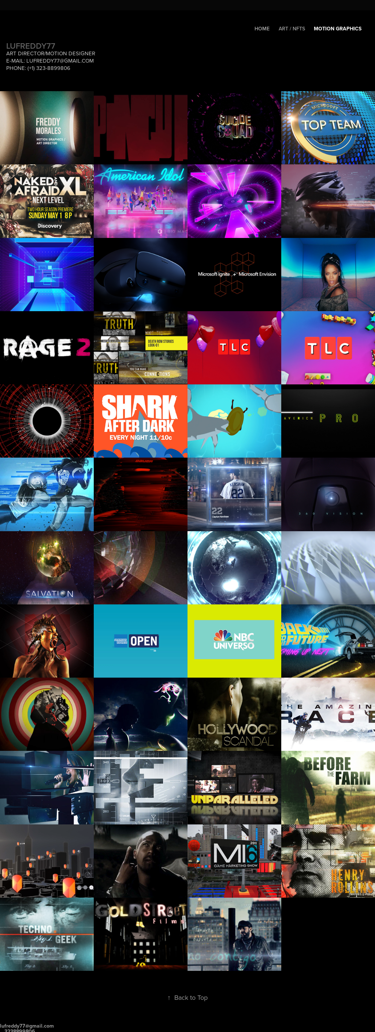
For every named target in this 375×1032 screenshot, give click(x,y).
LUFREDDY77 (30, 46)
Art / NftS (292, 28)
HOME (262, 28)
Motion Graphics (337, 28)
